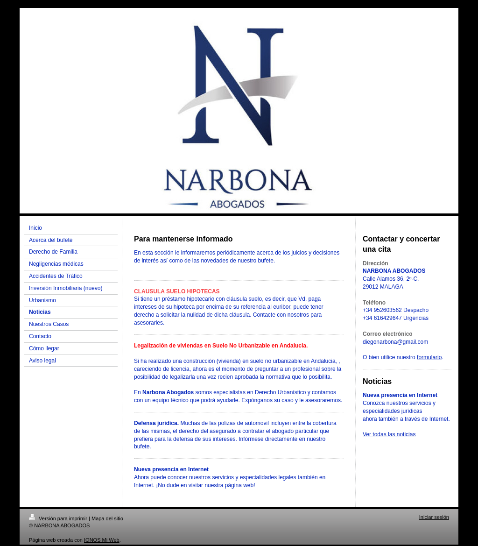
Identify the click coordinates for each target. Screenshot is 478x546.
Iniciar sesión (434, 517)
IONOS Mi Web (102, 540)
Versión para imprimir (59, 518)
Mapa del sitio (107, 518)
